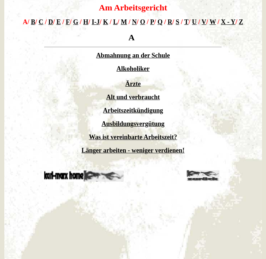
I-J (96, 22)
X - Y (228, 22)
